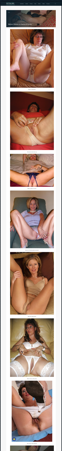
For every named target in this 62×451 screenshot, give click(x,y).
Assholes (22, 3)
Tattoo (39, 3)
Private (31, 3)
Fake (35, 3)
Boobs (27, 3)
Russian (48, 3)
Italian (43, 3)
